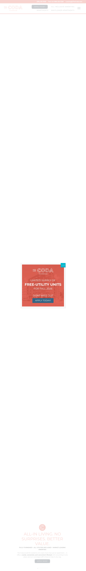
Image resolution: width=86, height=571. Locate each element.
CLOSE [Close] (63, 265)
